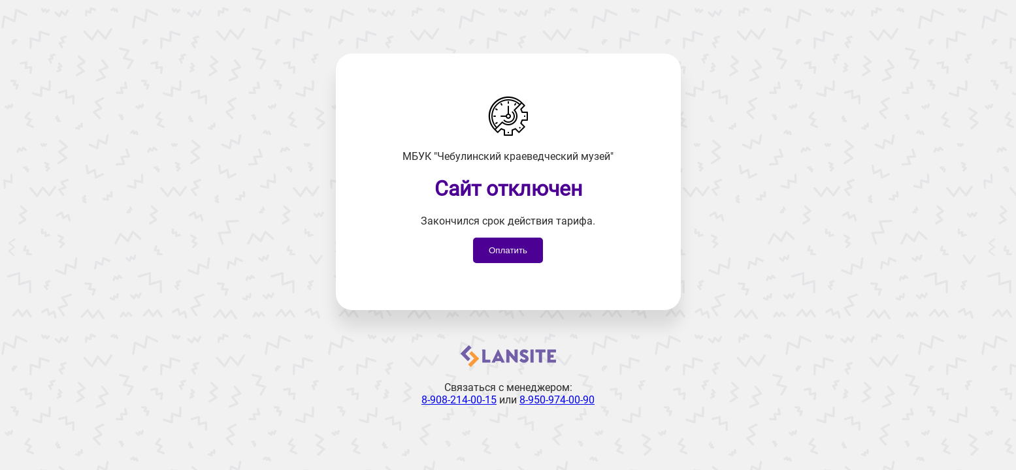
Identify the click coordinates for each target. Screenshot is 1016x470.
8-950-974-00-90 (557, 400)
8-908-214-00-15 (459, 400)
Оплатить (508, 250)
